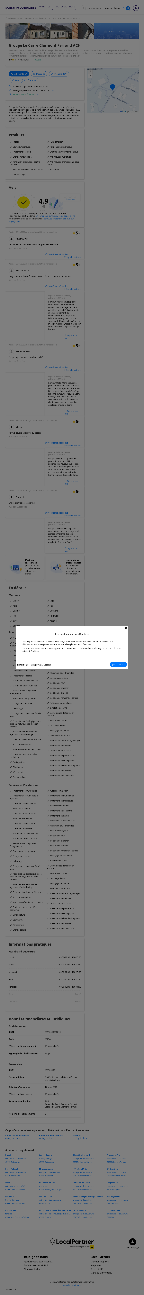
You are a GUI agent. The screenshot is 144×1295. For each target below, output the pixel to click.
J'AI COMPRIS (118, 664)
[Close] (126, 628)
